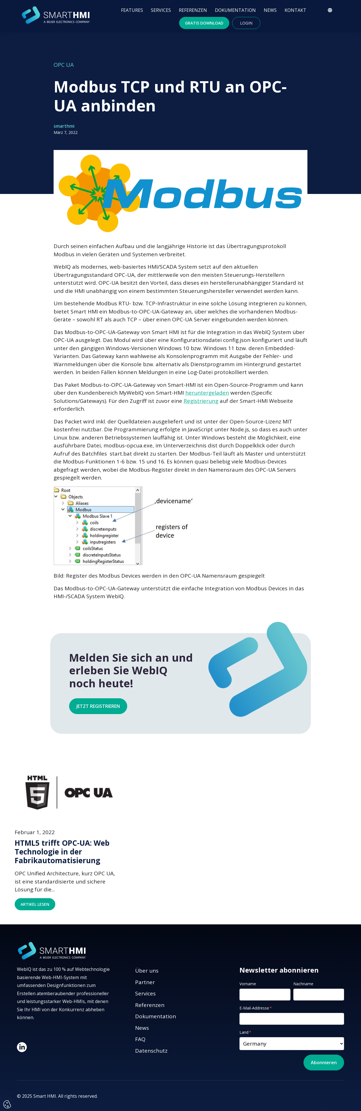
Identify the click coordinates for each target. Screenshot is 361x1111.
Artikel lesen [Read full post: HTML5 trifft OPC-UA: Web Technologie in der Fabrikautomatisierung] (35, 904)
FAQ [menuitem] (140, 1039)
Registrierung (201, 401)
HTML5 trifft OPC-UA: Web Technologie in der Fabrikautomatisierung (62, 852)
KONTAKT (295, 10)
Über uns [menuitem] (147, 970)
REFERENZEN (193, 10)
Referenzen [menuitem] (149, 1005)
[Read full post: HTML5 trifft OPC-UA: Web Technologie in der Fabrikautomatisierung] (68, 791)
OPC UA (64, 65)
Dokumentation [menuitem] (155, 1016)
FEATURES (132, 10)
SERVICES (161, 10)
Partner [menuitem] (145, 982)
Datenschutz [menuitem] (151, 1050)
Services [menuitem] (145, 993)
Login (246, 23)
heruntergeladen (207, 392)
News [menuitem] (142, 1028)
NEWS (270, 10)
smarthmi (64, 126)
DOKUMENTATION (235, 10)
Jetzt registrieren (98, 706)
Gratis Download (204, 23)
